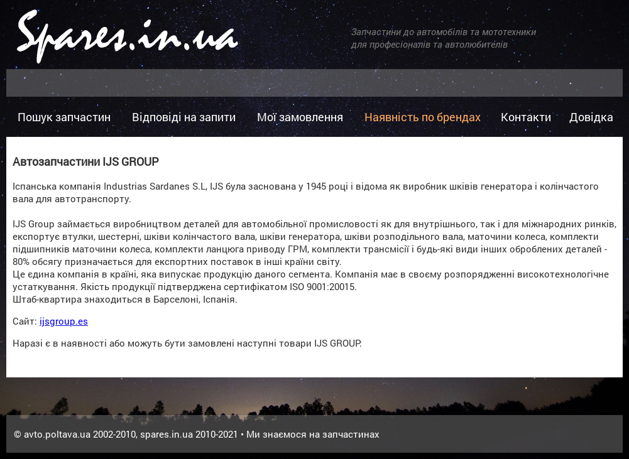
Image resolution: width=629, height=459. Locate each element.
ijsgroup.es (64, 321)
